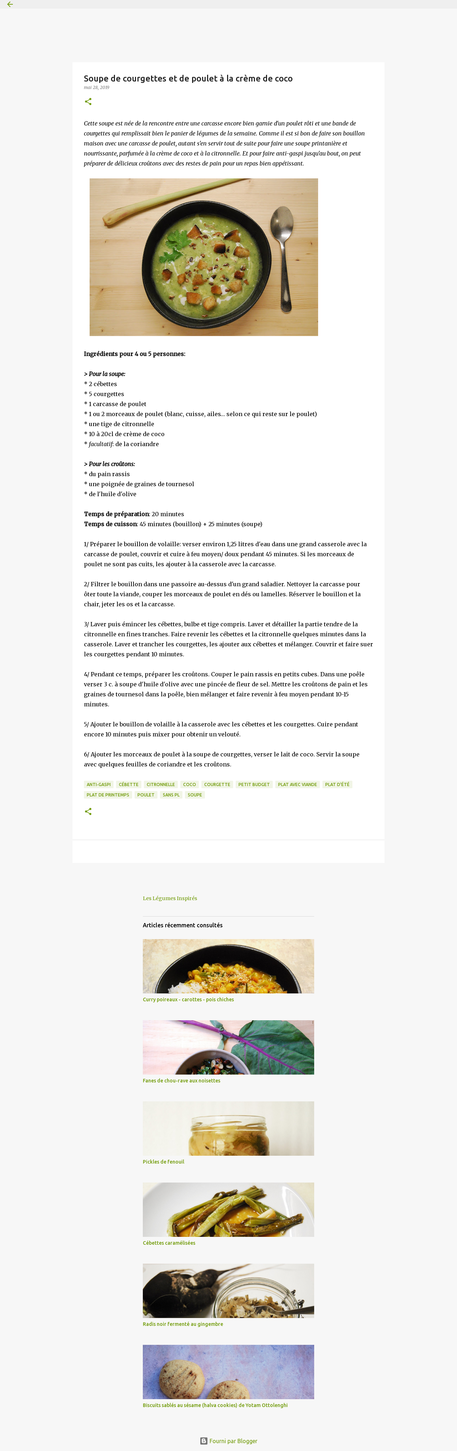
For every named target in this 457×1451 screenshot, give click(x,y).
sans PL (171, 795)
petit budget (254, 784)
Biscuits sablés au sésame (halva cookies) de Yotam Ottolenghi (215, 1405)
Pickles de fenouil (163, 1162)
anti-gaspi (99, 784)
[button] (88, 102)
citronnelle (161, 784)
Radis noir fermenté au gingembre (183, 1324)
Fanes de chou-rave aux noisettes (181, 1081)
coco (189, 784)
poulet (146, 795)
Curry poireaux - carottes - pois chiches (188, 999)
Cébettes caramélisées (169, 1243)
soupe (195, 795)
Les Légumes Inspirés (170, 898)
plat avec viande (297, 784)
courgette (217, 784)
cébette (129, 784)
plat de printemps (108, 795)
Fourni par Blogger (228, 1441)
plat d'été (337, 784)
